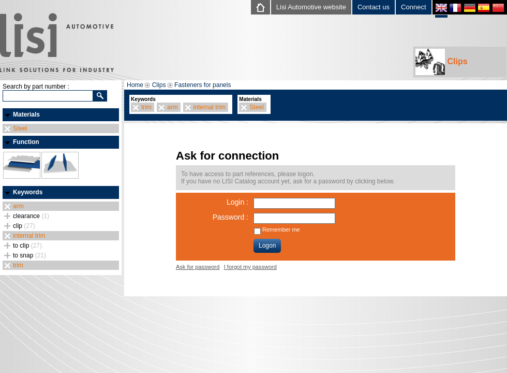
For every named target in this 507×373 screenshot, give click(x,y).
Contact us (373, 7)
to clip (27, 245)
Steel (20, 128)
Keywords (27, 192)
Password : (230, 217)
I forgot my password (250, 267)
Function (26, 142)
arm (18, 206)
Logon (267, 245)
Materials (26, 114)
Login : (237, 202)
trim (18, 265)
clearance (31, 216)
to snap (29, 255)
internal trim (29, 235)
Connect (413, 7)
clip (24, 225)
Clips (441, 62)
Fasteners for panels (202, 85)
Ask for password (197, 267)
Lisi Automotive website (311, 7)
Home (135, 85)
